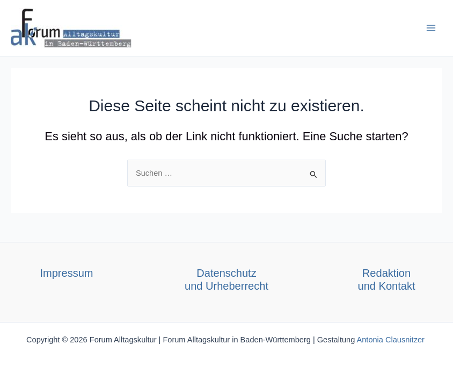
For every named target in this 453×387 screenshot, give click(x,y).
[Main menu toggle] (431, 28)
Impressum (66, 273)
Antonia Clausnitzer (392, 339)
